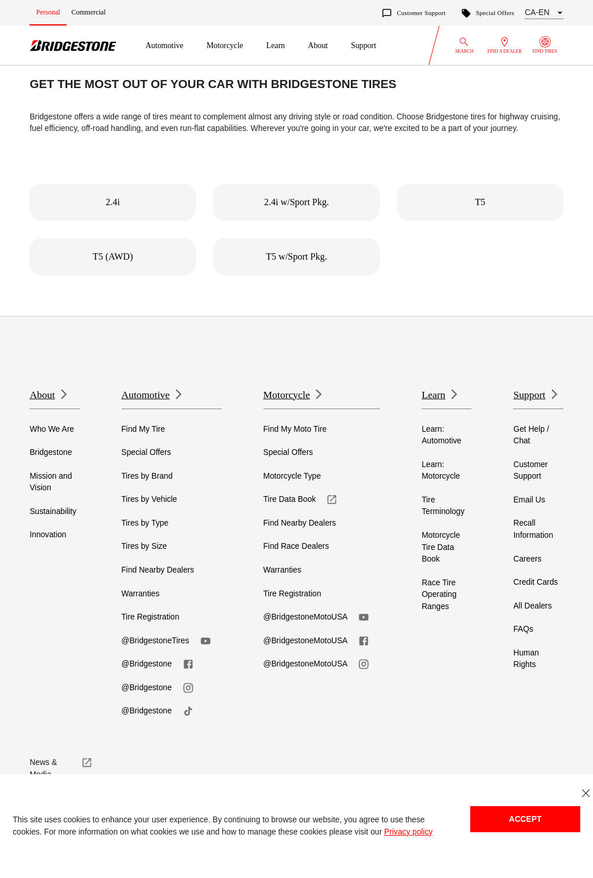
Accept (525, 819)
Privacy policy (408, 832)
